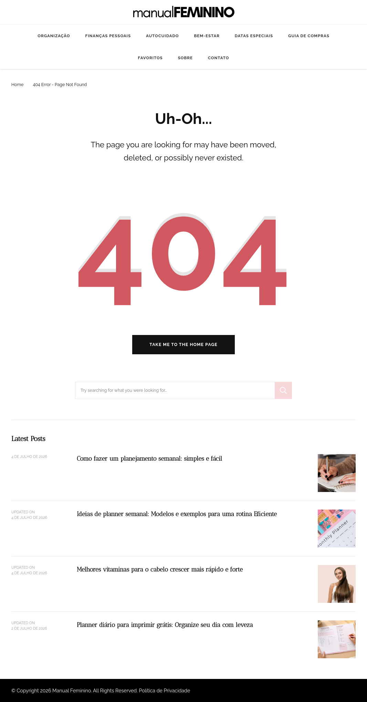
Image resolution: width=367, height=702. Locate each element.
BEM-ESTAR (206, 35)
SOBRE (185, 57)
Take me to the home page (183, 344)
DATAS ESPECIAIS (254, 35)
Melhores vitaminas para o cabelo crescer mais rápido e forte (160, 569)
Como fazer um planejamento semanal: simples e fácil (149, 458)
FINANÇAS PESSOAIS (108, 35)
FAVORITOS (150, 57)
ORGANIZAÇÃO (54, 35)
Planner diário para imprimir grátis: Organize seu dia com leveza (165, 624)
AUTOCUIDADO (162, 35)
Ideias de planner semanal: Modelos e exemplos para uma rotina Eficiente (177, 513)
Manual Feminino (71, 690)
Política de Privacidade (164, 690)
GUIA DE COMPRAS (308, 35)
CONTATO (218, 57)
